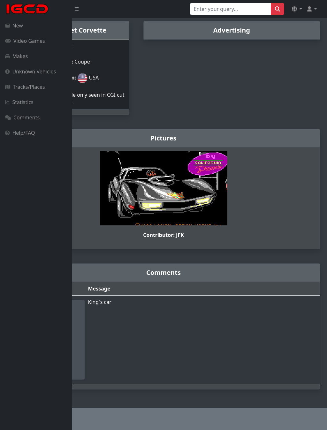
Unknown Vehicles (30, 71)
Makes (16, 56)
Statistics (19, 102)
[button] (297, 9)
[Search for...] (230, 9)
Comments (22, 117)
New (14, 25)
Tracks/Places (25, 86)
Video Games (25, 40)
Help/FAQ (20, 132)
